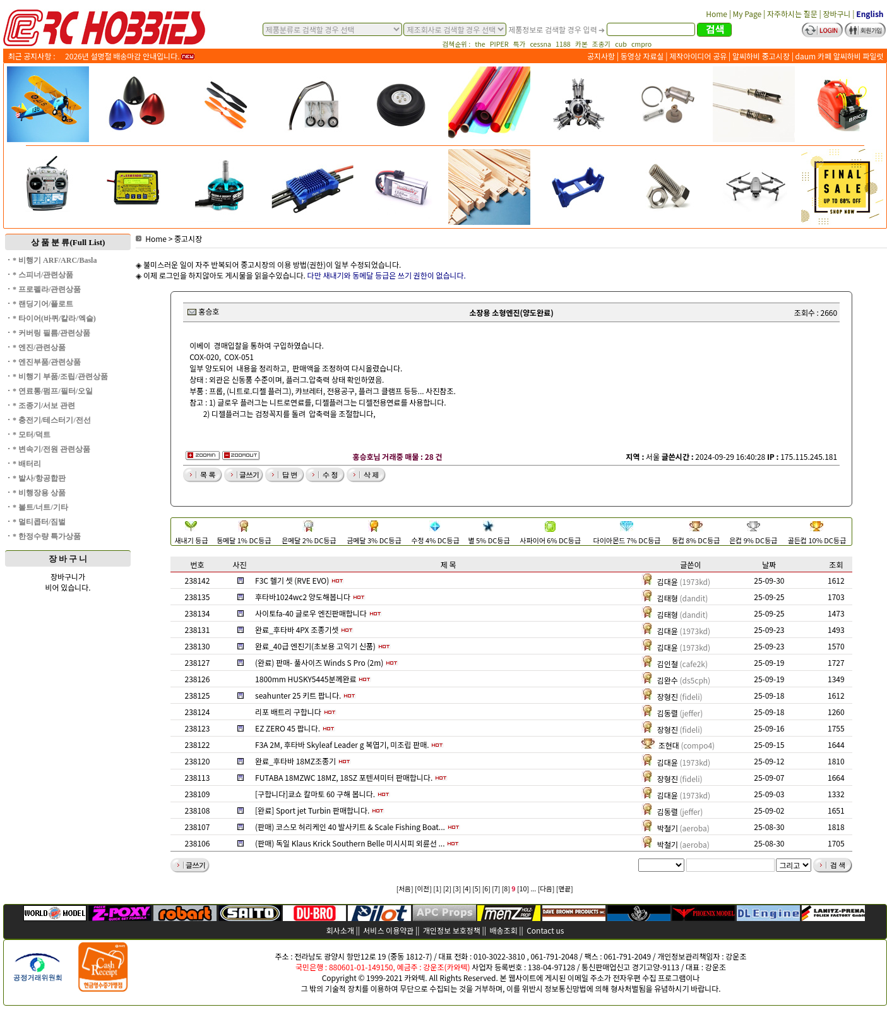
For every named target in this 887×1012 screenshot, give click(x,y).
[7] (496, 888)
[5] (476, 888)
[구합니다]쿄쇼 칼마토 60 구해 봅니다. (315, 793)
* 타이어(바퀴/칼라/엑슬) (54, 318)
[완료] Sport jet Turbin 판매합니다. (312, 810)
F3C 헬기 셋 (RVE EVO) (292, 580)
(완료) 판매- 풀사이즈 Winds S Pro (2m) (319, 662)
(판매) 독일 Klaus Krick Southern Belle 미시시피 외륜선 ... (349, 843)
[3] (457, 888)
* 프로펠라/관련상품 (47, 289)
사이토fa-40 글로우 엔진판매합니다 (311, 613)
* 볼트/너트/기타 (40, 507)
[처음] (405, 888)
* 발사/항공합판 (39, 478)
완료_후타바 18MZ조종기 (295, 761)
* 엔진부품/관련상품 (47, 362)
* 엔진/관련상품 (39, 347)
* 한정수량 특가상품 (47, 536)
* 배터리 (27, 463)
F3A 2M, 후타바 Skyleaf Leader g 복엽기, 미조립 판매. (342, 744)
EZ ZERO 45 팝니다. (287, 728)
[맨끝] (564, 888)
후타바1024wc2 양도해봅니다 (302, 596)
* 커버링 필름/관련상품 (51, 332)
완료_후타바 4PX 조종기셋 (296, 629)
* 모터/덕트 (32, 434)
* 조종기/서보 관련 (44, 405)
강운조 (735, 956)
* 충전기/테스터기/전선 (52, 420)
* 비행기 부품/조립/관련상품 (60, 376)
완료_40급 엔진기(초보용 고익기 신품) (315, 646)
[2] (447, 888)
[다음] (546, 888)
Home (151, 238)
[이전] (423, 888)
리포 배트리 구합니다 (288, 711)
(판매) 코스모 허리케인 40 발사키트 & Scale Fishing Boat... (350, 826)
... (533, 888)
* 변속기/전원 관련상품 (51, 449)
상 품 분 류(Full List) (68, 242)
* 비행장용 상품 (39, 492)
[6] (486, 888)
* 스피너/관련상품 (43, 274)
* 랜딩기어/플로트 (43, 303)
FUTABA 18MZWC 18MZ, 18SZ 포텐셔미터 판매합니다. (343, 777)
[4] (467, 888)
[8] (506, 888)
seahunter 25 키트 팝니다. (298, 695)
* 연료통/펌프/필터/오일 (53, 391)
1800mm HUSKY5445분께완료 (306, 678)
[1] (437, 888)
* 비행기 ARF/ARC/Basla (55, 260)
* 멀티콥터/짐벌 (39, 521)
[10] (523, 888)
